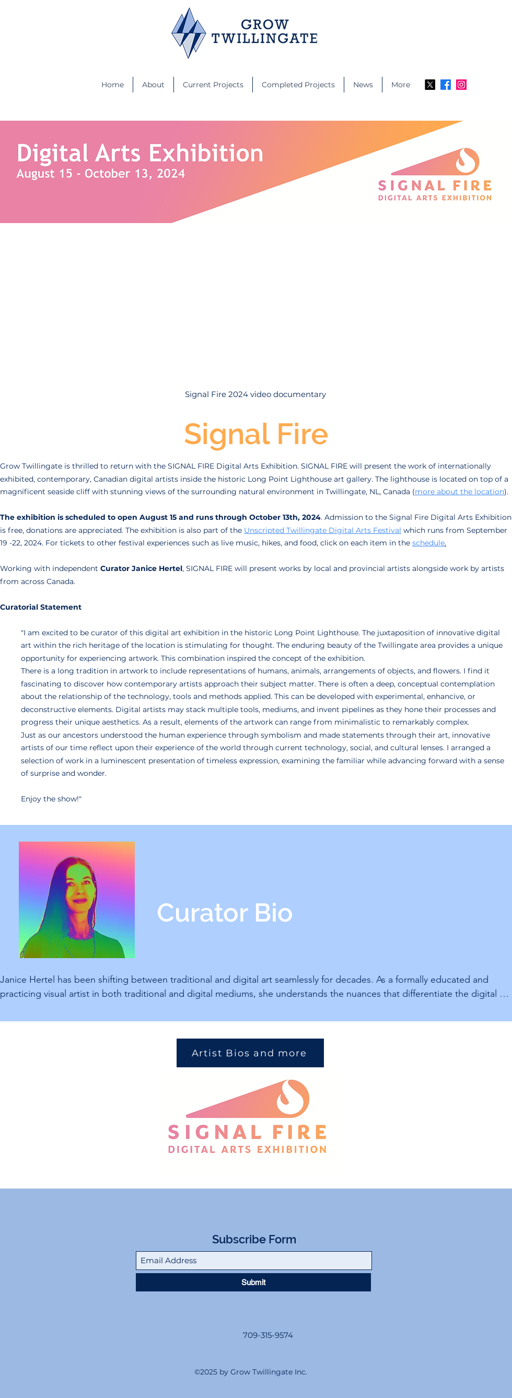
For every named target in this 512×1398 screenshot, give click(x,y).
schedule (428, 542)
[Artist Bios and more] (250, 1053)
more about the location (459, 491)
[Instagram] (461, 84)
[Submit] (253, 1282)
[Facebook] (445, 84)
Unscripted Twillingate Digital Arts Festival (322, 530)
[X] (430, 84)
